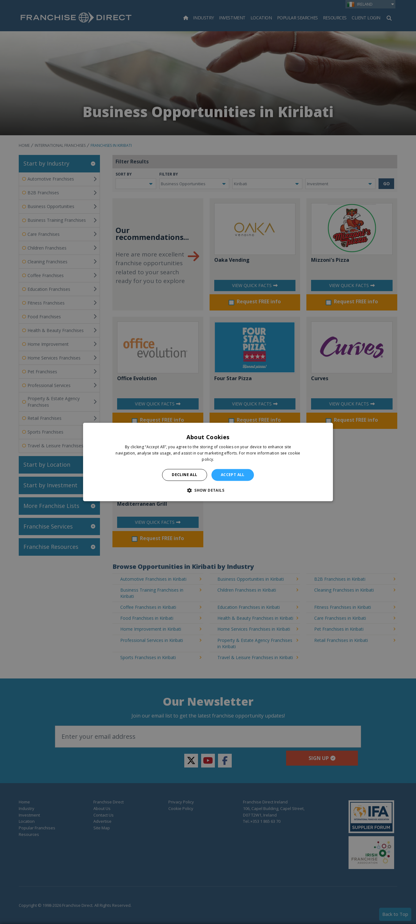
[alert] (208, 462)
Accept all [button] (233, 474)
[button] (208, 490)
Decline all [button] (184, 474)
